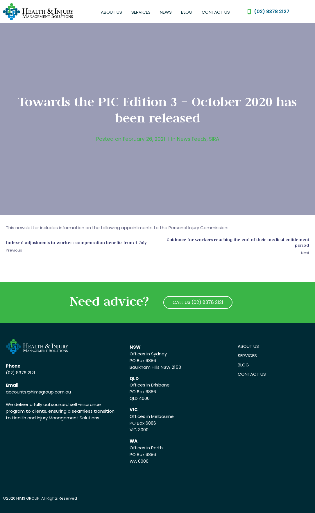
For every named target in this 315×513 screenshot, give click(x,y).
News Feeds (192, 139)
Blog (186, 12)
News (166, 12)
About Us (111, 12)
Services (141, 12)
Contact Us (216, 12)
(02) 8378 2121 (20, 373)
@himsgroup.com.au (48, 392)
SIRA (214, 139)
